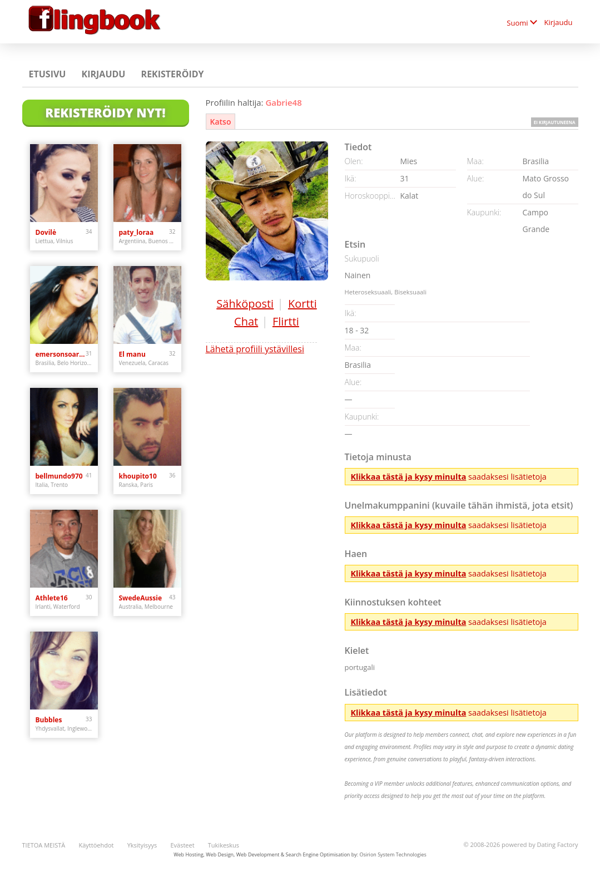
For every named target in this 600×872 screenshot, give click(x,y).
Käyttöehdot (95, 845)
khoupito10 (138, 476)
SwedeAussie (140, 598)
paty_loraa (136, 232)
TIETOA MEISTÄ (44, 845)
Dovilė (46, 232)
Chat (246, 321)
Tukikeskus (223, 845)
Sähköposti (245, 303)
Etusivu (47, 74)
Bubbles (49, 720)
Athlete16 (52, 598)
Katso (220, 121)
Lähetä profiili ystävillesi (255, 349)
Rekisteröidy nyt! (105, 112)
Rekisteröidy (172, 74)
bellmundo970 (59, 476)
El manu (132, 354)
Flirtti (285, 321)
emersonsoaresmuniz (61, 354)
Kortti (302, 303)
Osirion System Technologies (392, 854)
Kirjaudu (558, 22)
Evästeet (182, 845)
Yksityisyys (142, 845)
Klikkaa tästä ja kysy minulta (409, 476)
